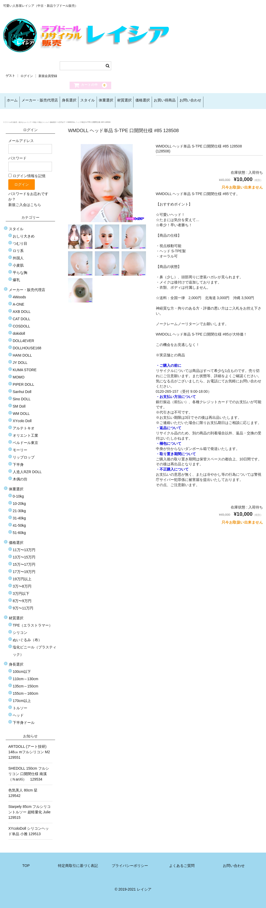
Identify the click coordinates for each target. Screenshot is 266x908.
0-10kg (18, 493)
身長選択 (84, 101)
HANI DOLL (22, 352)
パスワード (30, 160)
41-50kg (19, 522)
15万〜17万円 (24, 561)
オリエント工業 (25, 432)
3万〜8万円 (22, 583)
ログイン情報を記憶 (26, 173)
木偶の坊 (20, 476)
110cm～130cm (25, 676)
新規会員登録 (47, 76)
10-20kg (19, 501)
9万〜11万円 (23, 605)
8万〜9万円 (22, 598)
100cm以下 (22, 669)
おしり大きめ (24, 233)
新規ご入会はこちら (24, 202)
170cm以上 (22, 698)
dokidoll (19, 331)
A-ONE (18, 301)
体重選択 (135, 101)
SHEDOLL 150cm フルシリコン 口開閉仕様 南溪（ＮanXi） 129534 (28, 770)
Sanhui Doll (22, 389)
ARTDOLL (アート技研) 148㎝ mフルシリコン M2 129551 (30, 749)
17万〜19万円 (24, 569)
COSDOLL (21, 323)
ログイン (27, 76)
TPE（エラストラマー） (32, 622)
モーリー (20, 447)
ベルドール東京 (25, 440)
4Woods (19, 294)
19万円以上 (22, 576)
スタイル (109, 101)
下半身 (18, 462)
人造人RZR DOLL (27, 469)
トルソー (20, 705)
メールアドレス (30, 143)
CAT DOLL (21, 316)
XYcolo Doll (22, 418)
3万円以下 (21, 591)
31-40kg (19, 515)
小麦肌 (18, 262)
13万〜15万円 (24, 554)
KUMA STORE (25, 367)
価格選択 (185, 101)
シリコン (20, 630)
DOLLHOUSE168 (27, 345)
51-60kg (19, 530)
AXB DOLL (21, 309)
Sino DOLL (21, 396)
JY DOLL (20, 360)
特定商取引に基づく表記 (78, 863)
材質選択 (160, 101)
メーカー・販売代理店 (48, 101)
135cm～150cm (25, 683)
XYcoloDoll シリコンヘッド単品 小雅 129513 (28, 828)
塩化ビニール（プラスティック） (34, 648)
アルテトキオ (24, 425)
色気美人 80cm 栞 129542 (24, 790)
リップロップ (24, 454)
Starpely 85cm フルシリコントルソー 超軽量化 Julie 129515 (30, 809)
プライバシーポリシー (130, 863)
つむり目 (20, 241)
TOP (26, 863)
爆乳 (16, 277)
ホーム (14, 101)
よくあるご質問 (182, 863)
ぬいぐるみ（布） (27, 637)
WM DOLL (21, 411)
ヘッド (18, 712)
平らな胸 (20, 270)
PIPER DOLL (23, 381)
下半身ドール (24, 720)
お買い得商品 (214, 101)
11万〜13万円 (24, 547)
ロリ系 (18, 248)
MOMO (18, 374)
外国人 (18, 255)
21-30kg (19, 508)
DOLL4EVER (23, 338)
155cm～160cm (25, 690)
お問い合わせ (246, 101)
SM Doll (19, 403)
